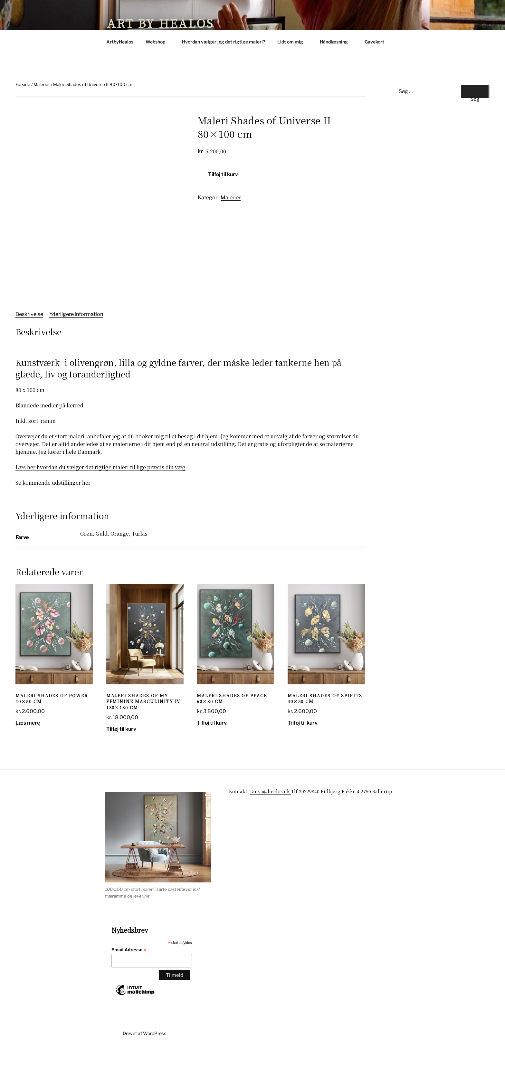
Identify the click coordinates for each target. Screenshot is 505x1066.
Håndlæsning (337, 41)
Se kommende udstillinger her (53, 500)
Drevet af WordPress (144, 1050)
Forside (22, 84)
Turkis (140, 551)
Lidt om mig (293, 41)
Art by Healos (160, 22)
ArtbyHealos (119, 41)
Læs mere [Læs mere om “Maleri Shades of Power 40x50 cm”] (27, 741)
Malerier (41, 84)
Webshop (158, 41)
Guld (102, 551)
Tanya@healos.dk (270, 809)
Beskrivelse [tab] (29, 331)
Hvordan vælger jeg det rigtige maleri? (223, 41)
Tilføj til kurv (223, 174)
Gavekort (374, 41)
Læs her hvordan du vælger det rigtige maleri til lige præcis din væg (100, 485)
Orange (119, 551)
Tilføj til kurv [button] (121, 746)
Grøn (86, 551)
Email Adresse (128, 968)
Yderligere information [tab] (76, 331)
